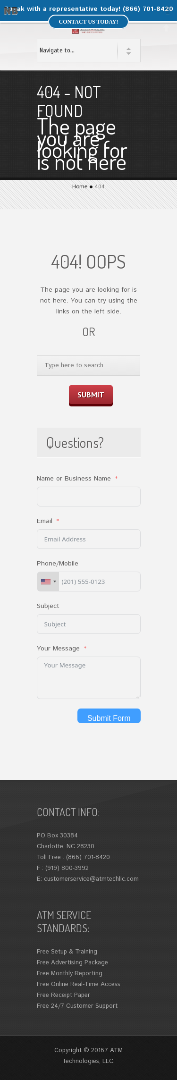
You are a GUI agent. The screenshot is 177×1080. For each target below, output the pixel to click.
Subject (48, 606)
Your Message (58, 648)
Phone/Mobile (57, 563)
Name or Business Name (74, 478)
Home (79, 187)
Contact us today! (88, 21)
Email (44, 521)
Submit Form (109, 718)
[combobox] (48, 581)
